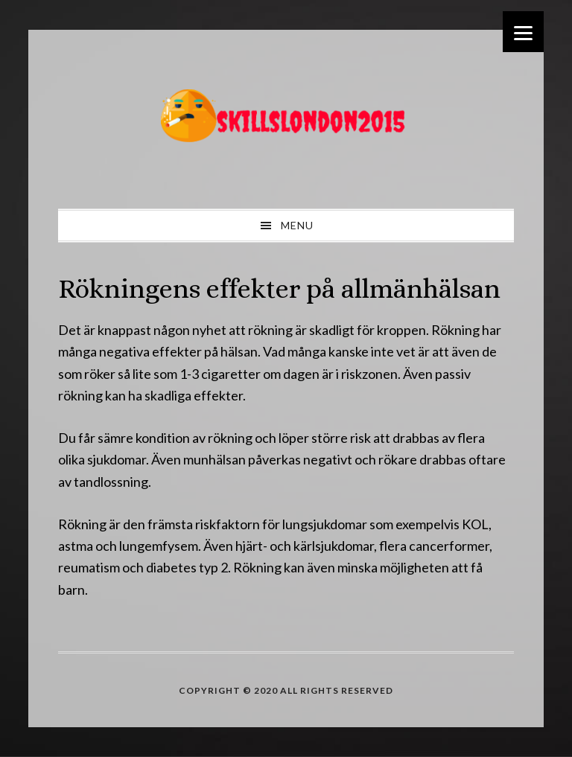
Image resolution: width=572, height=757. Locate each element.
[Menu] (523, 31)
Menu (297, 225)
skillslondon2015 (286, 119)
